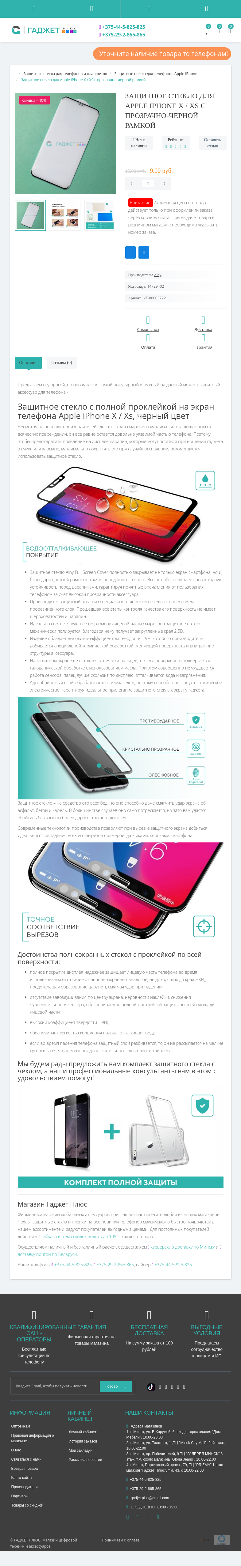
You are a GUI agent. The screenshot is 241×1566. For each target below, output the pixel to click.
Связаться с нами (26, 1459)
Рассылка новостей (85, 1460)
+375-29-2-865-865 (122, 34)
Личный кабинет (82, 1432)
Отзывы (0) (61, 362)
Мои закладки (80, 1450)
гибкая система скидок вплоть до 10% (79, 1236)
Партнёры (20, 1496)
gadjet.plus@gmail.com (147, 1498)
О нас (16, 1450)
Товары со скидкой (27, 1505)
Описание (28, 362)
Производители (24, 1487)
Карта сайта (21, 1478)
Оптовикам (20, 1426)
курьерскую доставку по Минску (181, 1247)
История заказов (83, 1441)
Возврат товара (24, 1468)
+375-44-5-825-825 (122, 27)
